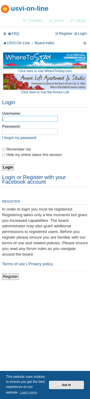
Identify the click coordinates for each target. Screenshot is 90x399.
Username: (11, 113)
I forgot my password (19, 138)
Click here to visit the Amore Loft (45, 92)
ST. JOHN (56, 20)
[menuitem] (13, 34)
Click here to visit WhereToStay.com (45, 71)
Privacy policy (40, 264)
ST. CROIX (78, 20)
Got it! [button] (66, 385)
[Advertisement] (45, 332)
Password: (11, 126)
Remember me (16, 149)
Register (10, 276)
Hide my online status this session (32, 155)
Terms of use (13, 264)
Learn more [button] (28, 392)
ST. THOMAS (32, 20)
